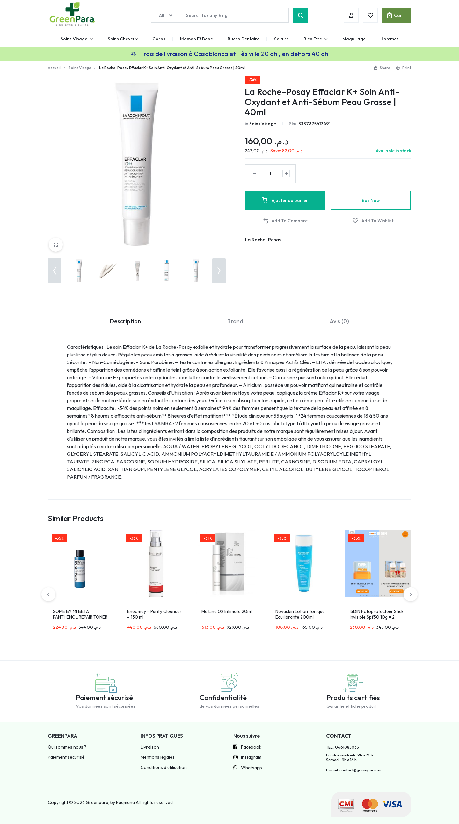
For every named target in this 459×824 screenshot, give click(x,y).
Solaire (281, 39)
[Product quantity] (270, 174)
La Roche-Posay (263, 239)
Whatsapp (247, 768)
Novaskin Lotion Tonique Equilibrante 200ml (300, 614)
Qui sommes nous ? (67, 747)
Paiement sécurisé (66, 757)
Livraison (150, 747)
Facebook (247, 747)
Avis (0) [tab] (339, 321)
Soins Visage (77, 39)
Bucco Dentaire (243, 39)
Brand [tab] (235, 321)
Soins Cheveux (123, 39)
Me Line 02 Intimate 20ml (226, 611)
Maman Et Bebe (196, 39)
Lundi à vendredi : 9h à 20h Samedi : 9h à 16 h (349, 757)
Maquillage (354, 39)
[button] (54, 270)
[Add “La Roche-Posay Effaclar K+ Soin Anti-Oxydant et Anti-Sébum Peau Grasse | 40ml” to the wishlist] (372, 221)
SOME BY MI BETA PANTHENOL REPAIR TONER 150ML (80, 617)
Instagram (247, 758)
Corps (158, 39)
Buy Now (371, 200)
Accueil (54, 67)
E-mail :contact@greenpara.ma (354, 770)
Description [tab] (125, 321)
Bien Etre (315, 39)
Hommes (389, 39)
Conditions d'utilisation (164, 767)
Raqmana (125, 802)
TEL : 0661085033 (342, 747)
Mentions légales (158, 757)
